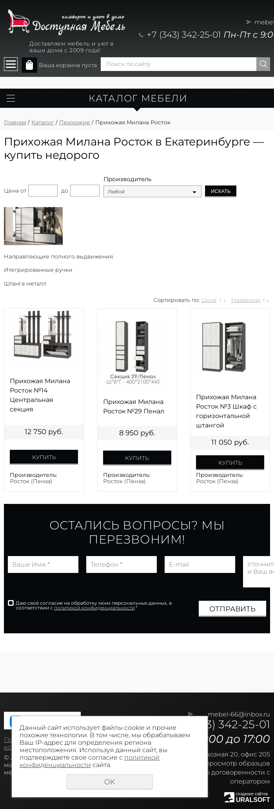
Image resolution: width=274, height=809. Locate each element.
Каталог (42, 122)
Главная (15, 122)
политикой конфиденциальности (94, 608)
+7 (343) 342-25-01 (184, 34)
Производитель (127, 179)
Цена (11, 190)
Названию (245, 300)
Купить (44, 457)
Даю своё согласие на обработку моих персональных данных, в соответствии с (94, 605)
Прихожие (74, 122)
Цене (209, 300)
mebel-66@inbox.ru (239, 714)
